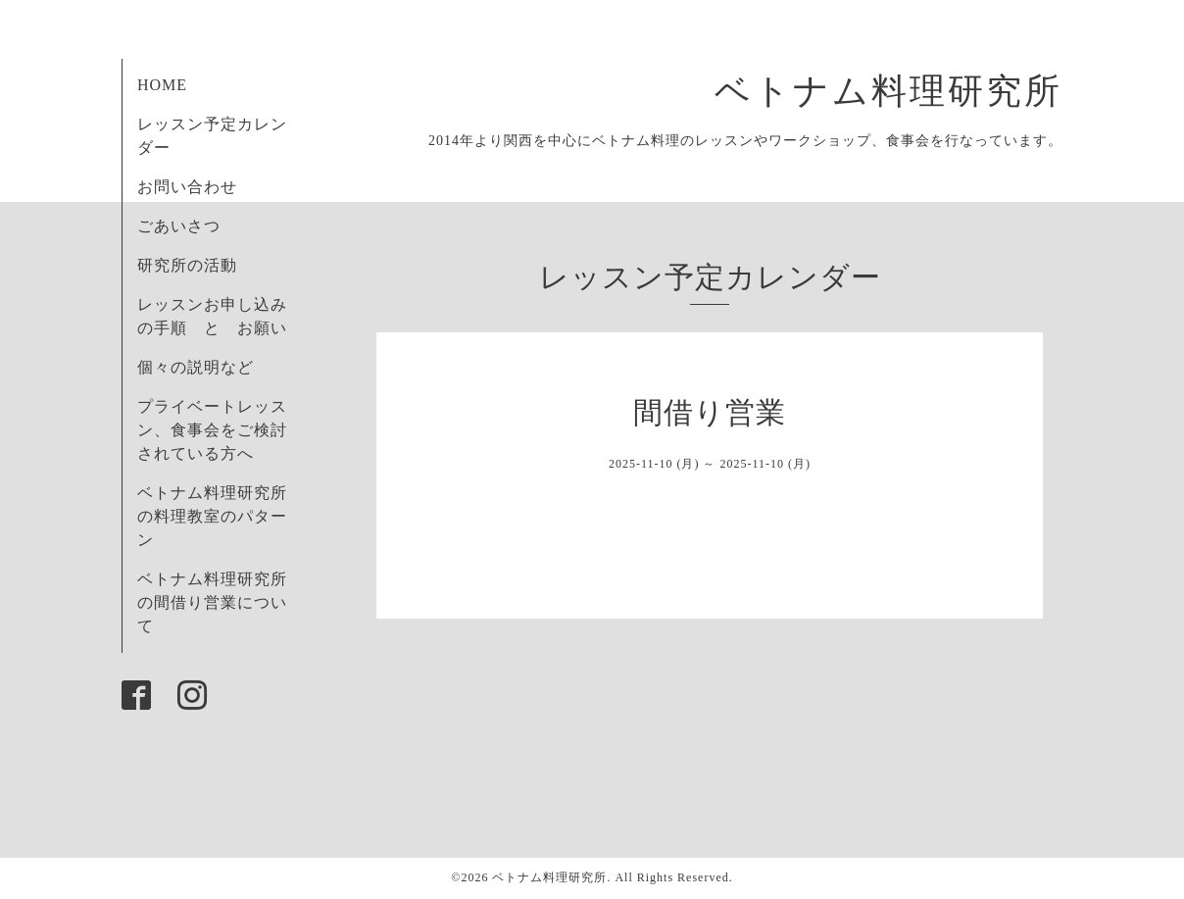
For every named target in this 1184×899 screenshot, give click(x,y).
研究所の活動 (187, 265)
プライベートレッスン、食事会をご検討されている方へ (212, 430)
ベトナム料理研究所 (908, 91)
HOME (162, 84)
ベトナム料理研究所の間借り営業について (212, 602)
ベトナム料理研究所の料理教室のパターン (212, 516)
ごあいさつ (179, 226)
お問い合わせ (187, 186)
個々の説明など (195, 367)
